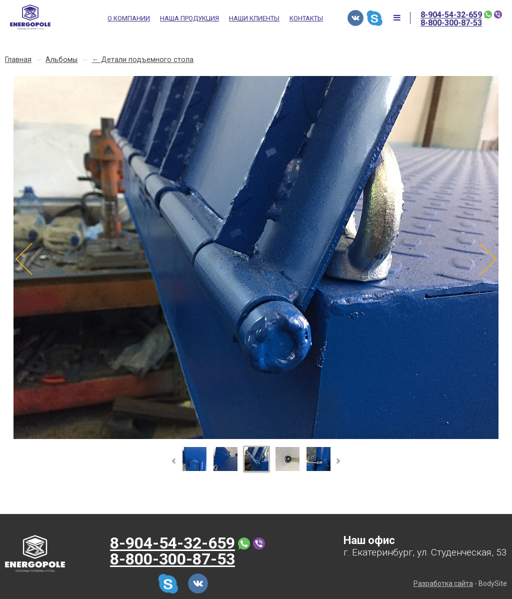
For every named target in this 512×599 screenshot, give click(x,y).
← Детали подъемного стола (143, 60)
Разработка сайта (443, 584)
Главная (18, 60)
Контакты (306, 18)
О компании (129, 18)
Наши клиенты (254, 18)
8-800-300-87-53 (451, 23)
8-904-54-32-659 (451, 15)
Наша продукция (189, 18)
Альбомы (62, 60)
